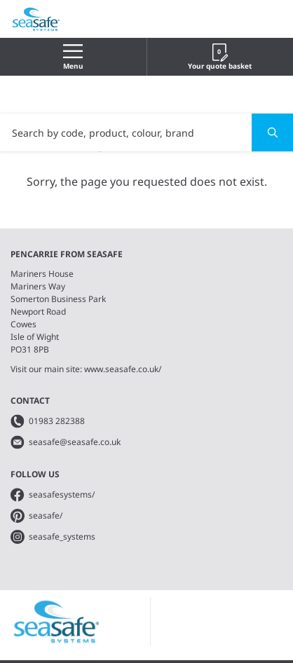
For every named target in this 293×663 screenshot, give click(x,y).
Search (265, 132)
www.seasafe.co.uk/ (122, 369)
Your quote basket (220, 57)
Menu (73, 57)
